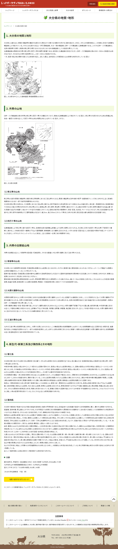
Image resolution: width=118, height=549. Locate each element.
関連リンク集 (105, 506)
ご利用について (87, 506)
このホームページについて (65, 506)
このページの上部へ (114, 499)
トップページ (10, 10)
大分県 (41, 536)
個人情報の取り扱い (15, 506)
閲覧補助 (92, 4)
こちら (83, 520)
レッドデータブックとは (30, 10)
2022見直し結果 (52, 10)
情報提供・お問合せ (105, 10)
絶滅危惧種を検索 (108, 4)
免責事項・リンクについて (39, 506)
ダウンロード (86, 10)
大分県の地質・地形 (21, 26)
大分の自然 (70, 10)
